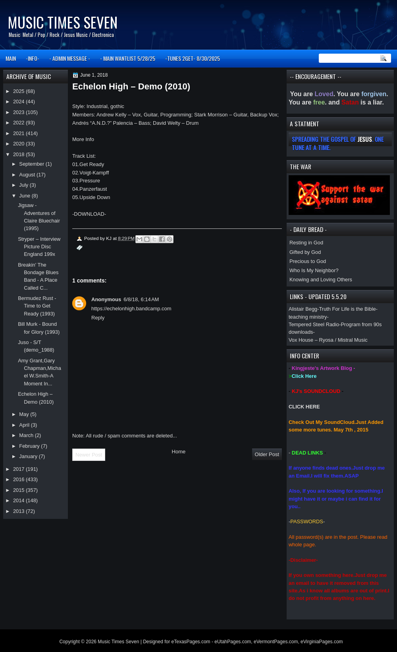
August (28, 175)
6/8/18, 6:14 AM (141, 299)
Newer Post (88, 455)
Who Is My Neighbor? (314, 270)
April (25, 425)
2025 (19, 91)
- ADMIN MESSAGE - (69, 58)
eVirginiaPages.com (322, 641)
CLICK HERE (304, 407)
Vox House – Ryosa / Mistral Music (328, 340)
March (27, 435)
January (29, 456)
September (32, 164)
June (25, 196)
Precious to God (307, 261)
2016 (19, 479)
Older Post (267, 454)
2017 (19, 469)
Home (179, 452)
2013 (19, 511)
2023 (19, 112)
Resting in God (306, 243)
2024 (19, 101)
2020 (19, 144)
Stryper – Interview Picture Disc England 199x (39, 246)
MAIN (11, 58)
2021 (19, 133)
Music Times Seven (63, 22)
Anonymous (106, 299)
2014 (19, 500)
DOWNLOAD (89, 214)
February (30, 446)
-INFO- (32, 58)
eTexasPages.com (191, 641)
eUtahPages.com (232, 641)
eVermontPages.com (276, 641)
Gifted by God (305, 252)
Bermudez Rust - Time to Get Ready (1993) (37, 306)
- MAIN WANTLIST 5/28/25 (127, 58)
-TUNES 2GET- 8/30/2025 (192, 58)
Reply (97, 318)
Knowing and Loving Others (320, 279)
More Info (83, 139)
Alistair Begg (303, 309)
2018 (19, 154)
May (24, 414)
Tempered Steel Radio (314, 324)
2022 (19, 123)
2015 (19, 490)
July (24, 185)
